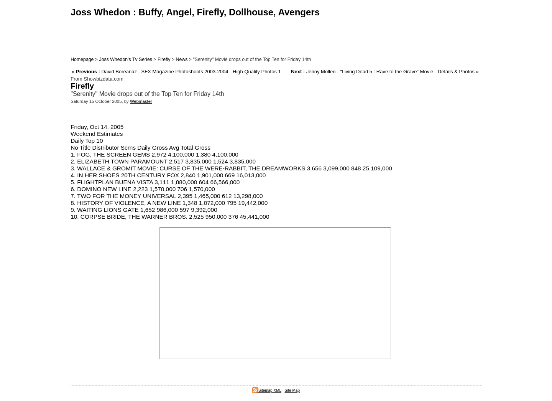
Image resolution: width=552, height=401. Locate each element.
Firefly (164, 59)
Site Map (292, 390)
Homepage (82, 59)
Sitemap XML (266, 390)
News (182, 59)
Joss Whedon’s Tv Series (125, 59)
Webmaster (141, 101)
